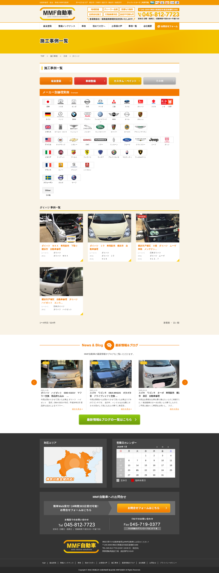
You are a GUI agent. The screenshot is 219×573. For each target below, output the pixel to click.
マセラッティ (127, 153)
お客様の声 (117, 26)
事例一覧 (132, 26)
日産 (87, 103)
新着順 (167, 322)
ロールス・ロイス (60, 128)
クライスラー (140, 141)
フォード (127, 141)
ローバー (114, 128)
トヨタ (60, 103)
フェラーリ (87, 153)
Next (185, 382)
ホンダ (74, 103)
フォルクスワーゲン (100, 117)
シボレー (74, 141)
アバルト (74, 153)
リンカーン (114, 141)
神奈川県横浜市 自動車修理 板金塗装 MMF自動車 (106, 570)
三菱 (114, 103)
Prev (34, 382)
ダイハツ (140, 103)
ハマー (100, 141)
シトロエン (87, 166)
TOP (44, 563)
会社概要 (147, 26)
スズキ (153, 103)
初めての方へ (99, 26)
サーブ (74, 179)
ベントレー (74, 128)
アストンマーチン (140, 128)
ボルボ (60, 179)
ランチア (100, 153)
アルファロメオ (114, 153)
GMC (87, 141)
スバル (127, 103)
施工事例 (114, 563)
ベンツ (60, 115)
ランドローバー (100, 128)
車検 (84, 26)
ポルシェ (140, 115)
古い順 (176, 322)
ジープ (153, 141)
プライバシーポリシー (168, 563)
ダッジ (167, 141)
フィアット (60, 153)
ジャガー (87, 128)
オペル (127, 115)
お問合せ (152, 563)
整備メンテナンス (66, 26)
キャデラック (60, 141)
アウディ (87, 115)
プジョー (74, 166)
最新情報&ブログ (128, 563)
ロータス (127, 128)
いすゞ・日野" (167, 103)
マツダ (100, 103)
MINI (114, 115)
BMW (74, 115)
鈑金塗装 (47, 26)
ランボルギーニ (140, 153)
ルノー (60, 166)
